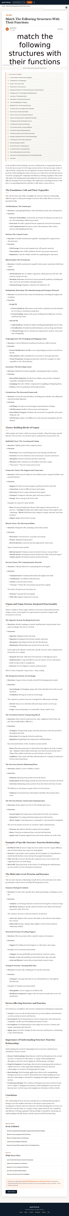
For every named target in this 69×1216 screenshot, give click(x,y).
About (25, 1212)
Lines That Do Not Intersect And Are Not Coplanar (20, 1160)
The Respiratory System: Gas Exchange (20, 124)
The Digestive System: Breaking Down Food (21, 121)
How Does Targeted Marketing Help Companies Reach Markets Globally (26, 1131)
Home (21, 1212)
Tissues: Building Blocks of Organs (18, 102)
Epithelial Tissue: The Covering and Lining (20, 105)
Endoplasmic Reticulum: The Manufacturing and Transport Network (27, 90)
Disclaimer (37, 1212)
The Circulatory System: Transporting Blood (21, 127)
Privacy (44, 1212)
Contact (31, 1212)
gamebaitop (6, 2)
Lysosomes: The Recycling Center (18, 96)
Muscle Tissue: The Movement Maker (19, 111)
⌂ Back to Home (11, 1191)
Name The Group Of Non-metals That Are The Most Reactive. (23, 1145)
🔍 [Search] (24, 2)
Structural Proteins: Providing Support (19, 146)
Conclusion (13, 158)
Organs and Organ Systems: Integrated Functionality (23, 118)
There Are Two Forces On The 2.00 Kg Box (18, 1174)
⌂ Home (29, 2)
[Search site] (19, 2)
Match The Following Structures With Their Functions (36, 1181)
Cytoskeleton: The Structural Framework (20, 99)
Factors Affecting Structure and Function (20, 152)
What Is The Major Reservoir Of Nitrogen (18, 1138)
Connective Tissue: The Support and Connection (22, 108)
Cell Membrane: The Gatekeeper (18, 80)
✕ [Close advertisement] (66, 7)
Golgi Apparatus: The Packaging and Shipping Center (23, 93)
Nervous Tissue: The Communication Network (21, 115)
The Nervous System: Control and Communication (22, 133)
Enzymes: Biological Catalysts (17, 142)
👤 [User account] (34, 2)
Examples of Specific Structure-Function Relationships (23, 136)
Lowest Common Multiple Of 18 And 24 (17, 1141)
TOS (48, 1212)
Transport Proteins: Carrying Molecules (20, 149)
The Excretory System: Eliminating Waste (20, 130)
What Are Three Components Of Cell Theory (19, 1134)
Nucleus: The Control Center (17, 83)
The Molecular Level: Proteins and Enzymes (20, 139)
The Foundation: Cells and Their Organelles (21, 77)
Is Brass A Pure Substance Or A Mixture (17, 1163)
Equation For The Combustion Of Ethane (18, 1167)
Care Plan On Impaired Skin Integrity (16, 1170)
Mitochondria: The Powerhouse (18, 87)
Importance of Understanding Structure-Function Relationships (26, 155)
